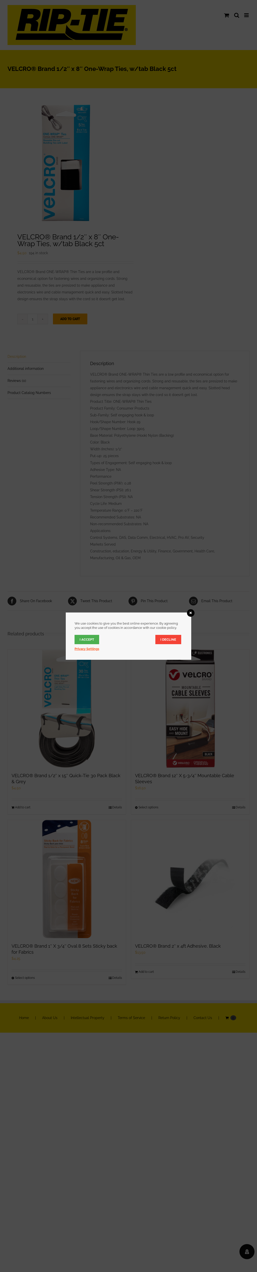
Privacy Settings (87, 649)
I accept (87, 639)
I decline (168, 639)
